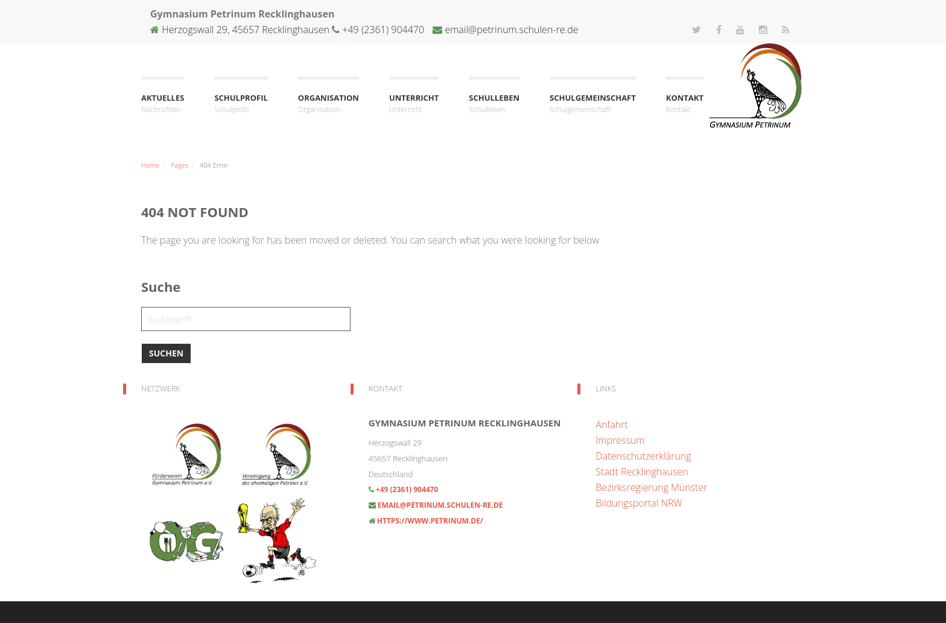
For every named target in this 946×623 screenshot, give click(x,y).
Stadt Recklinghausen (641, 471)
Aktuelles (162, 104)
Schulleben (494, 104)
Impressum (619, 440)
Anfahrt (611, 424)
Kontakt (684, 104)
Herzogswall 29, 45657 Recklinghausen (245, 29)
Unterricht (414, 104)
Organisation (328, 104)
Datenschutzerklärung (643, 456)
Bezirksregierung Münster (651, 487)
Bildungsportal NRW (638, 503)
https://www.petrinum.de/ (430, 521)
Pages (179, 164)
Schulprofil (240, 104)
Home (150, 164)
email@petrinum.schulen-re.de (511, 29)
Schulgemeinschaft (593, 104)
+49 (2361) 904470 (382, 29)
